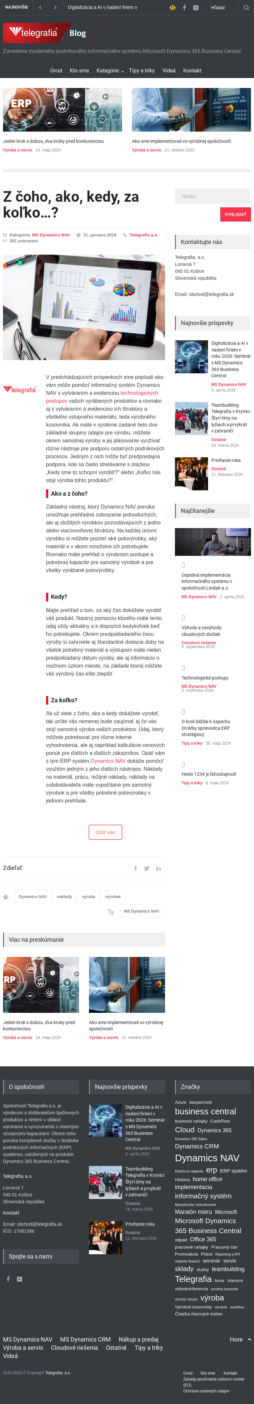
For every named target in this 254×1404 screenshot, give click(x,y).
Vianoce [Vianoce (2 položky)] (235, 1280)
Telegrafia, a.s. (58, 1373)
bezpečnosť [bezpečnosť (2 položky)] (200, 1102)
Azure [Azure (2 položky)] (181, 1102)
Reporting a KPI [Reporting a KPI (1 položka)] (227, 1254)
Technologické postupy (205, 678)
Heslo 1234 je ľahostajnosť (209, 774)
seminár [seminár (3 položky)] (211, 1260)
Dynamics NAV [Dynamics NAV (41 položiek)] (207, 1157)
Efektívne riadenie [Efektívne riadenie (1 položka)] (189, 1171)
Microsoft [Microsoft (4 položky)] (226, 1212)
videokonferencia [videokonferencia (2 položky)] (191, 1288)
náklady (64, 896)
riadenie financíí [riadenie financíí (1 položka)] (187, 1261)
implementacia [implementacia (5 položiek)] (193, 1187)
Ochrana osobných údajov (206, 1391)
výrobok (113, 896)
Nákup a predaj (138, 1339)
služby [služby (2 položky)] (202, 1269)
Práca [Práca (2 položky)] (207, 1253)
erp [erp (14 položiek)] (211, 1169)
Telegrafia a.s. (144, 234)
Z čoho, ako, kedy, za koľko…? (71, 204)
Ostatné (218, 439)
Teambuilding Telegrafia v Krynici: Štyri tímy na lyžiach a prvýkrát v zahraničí (231, 418)
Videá (169, 70)
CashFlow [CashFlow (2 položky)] (220, 1121)
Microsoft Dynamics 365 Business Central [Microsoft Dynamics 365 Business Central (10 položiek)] (208, 1225)
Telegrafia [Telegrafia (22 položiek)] (193, 1279)
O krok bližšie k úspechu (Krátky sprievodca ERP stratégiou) (206, 728)
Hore (236, 1339)
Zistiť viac (105, 832)
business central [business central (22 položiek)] (205, 1111)
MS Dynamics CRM (85, 1339)
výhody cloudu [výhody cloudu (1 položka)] (186, 1299)
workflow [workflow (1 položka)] (237, 1307)
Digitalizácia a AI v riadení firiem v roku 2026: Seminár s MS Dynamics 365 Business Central (105, 7)
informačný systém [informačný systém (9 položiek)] (203, 1196)
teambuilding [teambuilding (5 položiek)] (228, 1268)
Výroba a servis (17, 150)
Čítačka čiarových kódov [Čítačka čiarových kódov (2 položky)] (198, 1313)
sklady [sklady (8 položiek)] (184, 1268)
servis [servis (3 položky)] (229, 1260)
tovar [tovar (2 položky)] (219, 1280)
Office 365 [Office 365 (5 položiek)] (203, 1239)
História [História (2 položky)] (182, 1179)
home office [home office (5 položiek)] (208, 1179)
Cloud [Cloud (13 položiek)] (184, 1129)
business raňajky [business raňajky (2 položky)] (191, 1121)
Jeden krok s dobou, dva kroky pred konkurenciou (53, 141)
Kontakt (192, 70)
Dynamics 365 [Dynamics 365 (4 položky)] (214, 1130)
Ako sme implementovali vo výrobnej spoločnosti (181, 141)
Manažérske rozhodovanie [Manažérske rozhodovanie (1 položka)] (195, 1204)
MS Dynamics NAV (51, 234)
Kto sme (79, 70)
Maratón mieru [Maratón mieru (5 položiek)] (193, 1211)
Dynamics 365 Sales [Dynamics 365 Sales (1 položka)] (191, 1139)
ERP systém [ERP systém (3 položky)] (233, 1170)
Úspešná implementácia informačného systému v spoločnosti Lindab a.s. (207, 581)
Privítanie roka (226, 460)
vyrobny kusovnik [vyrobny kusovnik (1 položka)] (224, 1289)
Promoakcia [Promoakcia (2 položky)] (186, 1253)
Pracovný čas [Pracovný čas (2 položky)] (224, 1246)
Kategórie (108, 70)
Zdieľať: (13, 868)
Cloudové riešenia (199, 642)
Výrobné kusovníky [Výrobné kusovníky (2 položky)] (193, 1306)
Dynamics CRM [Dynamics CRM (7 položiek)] (197, 1146)
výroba (88, 896)
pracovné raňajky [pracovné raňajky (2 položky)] (191, 1246)
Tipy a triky (142, 70)
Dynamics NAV (108, 761)
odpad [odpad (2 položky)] (181, 1239)
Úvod (56, 70)
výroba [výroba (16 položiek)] (212, 1297)
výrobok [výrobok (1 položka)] (221, 1307)
